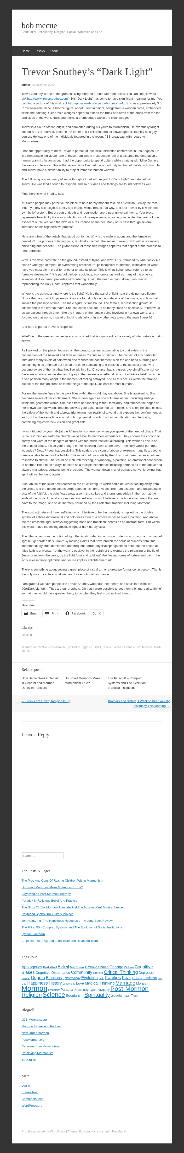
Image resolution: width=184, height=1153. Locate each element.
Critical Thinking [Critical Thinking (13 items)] (121, 972)
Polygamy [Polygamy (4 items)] (103, 989)
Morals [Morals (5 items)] (141, 983)
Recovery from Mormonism (40, 1046)
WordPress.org (32, 1105)
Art (90, 647)
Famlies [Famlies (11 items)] (113, 977)
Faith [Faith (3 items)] (101, 978)
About (54, 51)
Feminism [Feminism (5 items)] (150, 978)
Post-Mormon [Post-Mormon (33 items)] (129, 988)
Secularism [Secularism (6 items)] (75, 995)
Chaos (107, 647)
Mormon (147, 647)
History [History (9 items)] (55, 983)
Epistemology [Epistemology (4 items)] (71, 978)
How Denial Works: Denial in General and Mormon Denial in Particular (40, 683)
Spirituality (72, 647)
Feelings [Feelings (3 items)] (137, 978)
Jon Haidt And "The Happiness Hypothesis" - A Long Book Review (67, 920)
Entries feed (30, 1092)
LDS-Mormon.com (34, 1019)
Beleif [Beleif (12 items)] (63, 966)
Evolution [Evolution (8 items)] (89, 977)
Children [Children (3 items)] (129, 967)
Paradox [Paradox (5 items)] (67, 989)
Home (26, 51)
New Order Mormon (35, 1033)
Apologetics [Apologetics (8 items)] (32, 967)
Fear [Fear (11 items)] (126, 977)
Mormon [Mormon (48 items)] (34, 988)
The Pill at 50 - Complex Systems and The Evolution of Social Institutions (72, 927)
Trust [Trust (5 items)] (134, 995)
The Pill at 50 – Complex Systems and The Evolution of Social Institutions (127, 683)
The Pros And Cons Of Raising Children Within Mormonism (62, 880)
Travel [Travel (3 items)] (126, 995)
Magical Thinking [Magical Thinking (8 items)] (100, 983)
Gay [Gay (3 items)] (160, 978)
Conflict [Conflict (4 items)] (98, 973)
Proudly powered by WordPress (43, 1131)
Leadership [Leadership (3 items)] (69, 983)
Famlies (118, 647)
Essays (40, 51)
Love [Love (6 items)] (80, 983)
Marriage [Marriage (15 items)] (125, 983)
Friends (129, 647)
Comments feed (33, 1099)
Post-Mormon (56, 647)
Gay (137, 647)
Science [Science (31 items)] (54, 994)
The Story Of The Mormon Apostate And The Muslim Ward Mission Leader (73, 907)
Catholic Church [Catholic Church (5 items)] (97, 967)
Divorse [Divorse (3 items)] (26, 978)
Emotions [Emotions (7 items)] (54, 978)
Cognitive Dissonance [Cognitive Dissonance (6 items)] (52, 972)
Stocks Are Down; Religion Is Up (46, 701)
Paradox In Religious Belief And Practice (49, 900)
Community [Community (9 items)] (81, 972)
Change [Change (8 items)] (116, 967)
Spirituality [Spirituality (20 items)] (97, 995)
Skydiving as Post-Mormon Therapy (46, 894)
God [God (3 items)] (24, 983)
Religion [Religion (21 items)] (32, 995)
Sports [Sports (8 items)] (116, 995)
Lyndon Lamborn (33, 934)
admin (26, 84)
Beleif (97, 647)
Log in (26, 1085)
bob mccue (39, 26)
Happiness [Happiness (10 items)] (37, 983)
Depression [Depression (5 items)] (147, 973)
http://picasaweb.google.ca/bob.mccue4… (97, 103)
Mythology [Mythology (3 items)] (54, 989)
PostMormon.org (33, 1039)
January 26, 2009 (43, 84)
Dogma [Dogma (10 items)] (38, 977)
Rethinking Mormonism (37, 1053)
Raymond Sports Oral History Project (47, 914)
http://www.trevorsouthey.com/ (48, 98)
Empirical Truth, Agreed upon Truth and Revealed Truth (60, 941)
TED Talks (29, 1059)
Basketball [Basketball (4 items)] (50, 967)
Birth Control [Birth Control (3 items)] (77, 967)
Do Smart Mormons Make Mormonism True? (52, 887)
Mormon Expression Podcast (41, 1026)
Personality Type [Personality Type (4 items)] (85, 989)
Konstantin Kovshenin (112, 1131)
